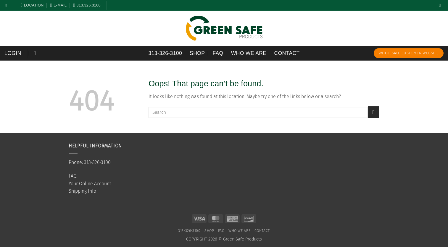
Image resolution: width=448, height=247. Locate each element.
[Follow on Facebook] (7, 5)
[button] (12, 53)
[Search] (441, 5)
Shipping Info (82, 191)
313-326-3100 (165, 53)
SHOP (197, 53)
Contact (287, 53)
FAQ (217, 53)
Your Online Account (90, 183)
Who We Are (249, 53)
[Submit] (373, 112)
